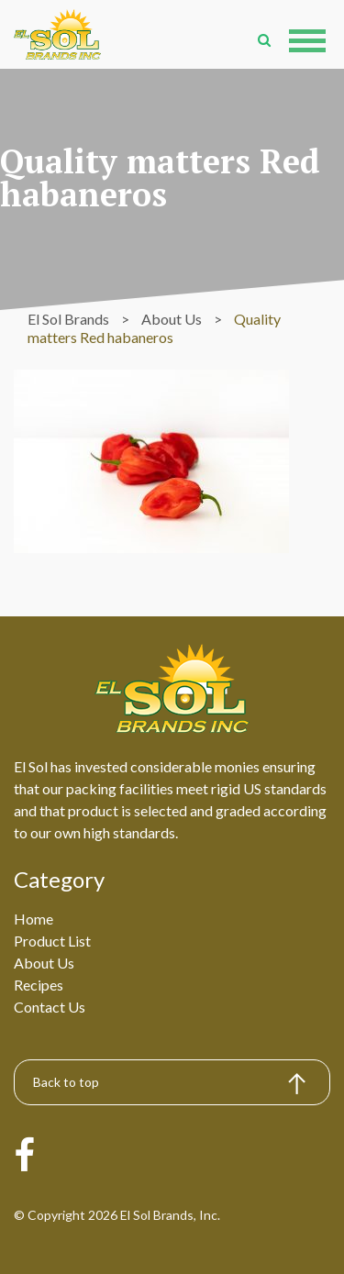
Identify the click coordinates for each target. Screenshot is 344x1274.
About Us (44, 962)
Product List (52, 940)
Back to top (66, 1082)
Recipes (38, 984)
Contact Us (49, 1006)
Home (33, 918)
